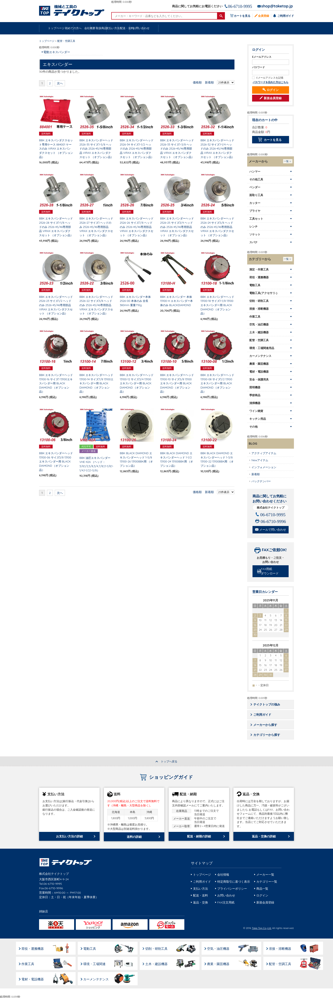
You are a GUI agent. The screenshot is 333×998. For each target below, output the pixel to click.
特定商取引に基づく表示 (233, 882)
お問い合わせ (275, 28)
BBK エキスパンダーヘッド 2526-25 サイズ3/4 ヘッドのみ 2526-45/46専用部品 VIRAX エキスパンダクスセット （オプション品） (177, 227)
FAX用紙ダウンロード (271, 571)
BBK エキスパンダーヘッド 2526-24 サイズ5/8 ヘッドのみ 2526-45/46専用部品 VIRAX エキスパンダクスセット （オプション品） (217, 227)
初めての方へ (93, 28)
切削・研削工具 (158, 948)
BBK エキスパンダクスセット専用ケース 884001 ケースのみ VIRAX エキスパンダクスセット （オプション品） (56, 149)
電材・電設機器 (33, 978)
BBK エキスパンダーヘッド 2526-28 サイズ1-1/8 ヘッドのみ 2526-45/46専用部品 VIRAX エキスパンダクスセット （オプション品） (56, 227)
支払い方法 (202, 28)
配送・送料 (239, 28)
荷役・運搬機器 (33, 948)
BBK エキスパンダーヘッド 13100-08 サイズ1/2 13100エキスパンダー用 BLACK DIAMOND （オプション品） (217, 383)
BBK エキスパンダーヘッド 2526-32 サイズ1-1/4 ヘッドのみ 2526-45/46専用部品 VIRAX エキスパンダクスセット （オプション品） (217, 149)
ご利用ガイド (285, 15)
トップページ (57, 28)
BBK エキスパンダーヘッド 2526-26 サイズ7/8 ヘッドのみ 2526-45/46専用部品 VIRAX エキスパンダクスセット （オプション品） (137, 227)
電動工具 (91, 948)
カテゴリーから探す (267, 735)
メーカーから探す (265, 725)
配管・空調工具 (283, 963)
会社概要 (129, 28)
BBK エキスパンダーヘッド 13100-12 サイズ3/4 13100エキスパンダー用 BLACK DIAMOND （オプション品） (137, 383)
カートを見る (241, 15)
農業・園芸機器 (221, 963)
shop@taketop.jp (277, 6)
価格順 (197, 83)
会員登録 (263, 15)
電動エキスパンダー (56, 52)
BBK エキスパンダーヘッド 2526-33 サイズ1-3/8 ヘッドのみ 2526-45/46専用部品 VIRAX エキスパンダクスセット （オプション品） (177, 149)
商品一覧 (262, 889)
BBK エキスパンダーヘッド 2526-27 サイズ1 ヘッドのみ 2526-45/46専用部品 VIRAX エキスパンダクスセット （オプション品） (96, 227)
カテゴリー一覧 (266, 882)
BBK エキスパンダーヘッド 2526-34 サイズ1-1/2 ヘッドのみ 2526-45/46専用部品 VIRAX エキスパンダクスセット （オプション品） (137, 149)
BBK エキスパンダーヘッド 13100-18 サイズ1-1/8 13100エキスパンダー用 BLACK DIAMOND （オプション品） (217, 305)
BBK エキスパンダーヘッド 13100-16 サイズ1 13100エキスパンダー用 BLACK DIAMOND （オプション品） (56, 383)
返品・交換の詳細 (264, 837)
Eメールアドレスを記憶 (269, 77)
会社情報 (223, 875)
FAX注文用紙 (225, 903)
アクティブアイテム (263, 453)
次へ (60, 83)
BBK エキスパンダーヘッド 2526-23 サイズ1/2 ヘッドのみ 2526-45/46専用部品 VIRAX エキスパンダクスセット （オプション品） (56, 305)
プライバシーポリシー (232, 889)
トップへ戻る (169, 762)
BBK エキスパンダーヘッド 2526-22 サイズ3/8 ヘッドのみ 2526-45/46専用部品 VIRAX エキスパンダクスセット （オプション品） (96, 305)
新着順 (209, 83)
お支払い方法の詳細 (69, 837)
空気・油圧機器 (221, 948)
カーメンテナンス (97, 978)
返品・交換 (200, 903)
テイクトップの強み (267, 705)
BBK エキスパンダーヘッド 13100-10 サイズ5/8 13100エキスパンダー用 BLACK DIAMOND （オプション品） (177, 383)
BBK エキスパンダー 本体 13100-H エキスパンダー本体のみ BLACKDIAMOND (176, 301)
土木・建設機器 (158, 963)
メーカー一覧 (265, 875)
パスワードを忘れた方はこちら (270, 82)
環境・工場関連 (96, 963)
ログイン (273, 90)
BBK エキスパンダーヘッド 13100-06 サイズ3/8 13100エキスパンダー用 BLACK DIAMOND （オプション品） (56, 462)
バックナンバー (261, 481)
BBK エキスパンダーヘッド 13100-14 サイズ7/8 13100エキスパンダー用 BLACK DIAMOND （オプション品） (96, 383)
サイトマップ (202, 863)
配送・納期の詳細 (199, 837)
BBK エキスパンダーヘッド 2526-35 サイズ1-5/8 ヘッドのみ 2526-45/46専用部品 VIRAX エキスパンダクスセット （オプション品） (96, 149)
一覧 (286, 161)
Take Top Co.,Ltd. (262, 928)
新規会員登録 (273, 98)
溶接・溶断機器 (283, 948)
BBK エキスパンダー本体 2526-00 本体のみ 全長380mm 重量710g (135, 301)
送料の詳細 (134, 837)
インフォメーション (263, 467)
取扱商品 (166, 28)
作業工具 (28, 963)
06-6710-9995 (240, 6)
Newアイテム (259, 460)
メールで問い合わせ (272, 530)
